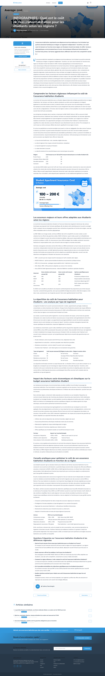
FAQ (41, 665)
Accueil (14, 11)
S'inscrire (87, 648)
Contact (54, 2)
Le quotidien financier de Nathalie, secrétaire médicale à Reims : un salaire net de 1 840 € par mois (40, 610)
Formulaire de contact (79, 661)
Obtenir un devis (22, 56)
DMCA (55, 667)
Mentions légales (57, 659)
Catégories (42, 663)
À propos (55, 665)
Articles (48, 2)
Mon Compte (77, 663)
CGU (54, 661)
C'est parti (78, 630)
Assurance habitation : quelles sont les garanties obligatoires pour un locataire (36, 620)
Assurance (26, 11)
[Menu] (91, 2)
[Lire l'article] (90, 610)
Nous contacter (22, 69)
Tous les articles (41, 595)
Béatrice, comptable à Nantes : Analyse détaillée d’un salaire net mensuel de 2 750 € (37, 615)
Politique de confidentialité (59, 663)
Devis (60, 2)
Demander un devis (83, 638)
